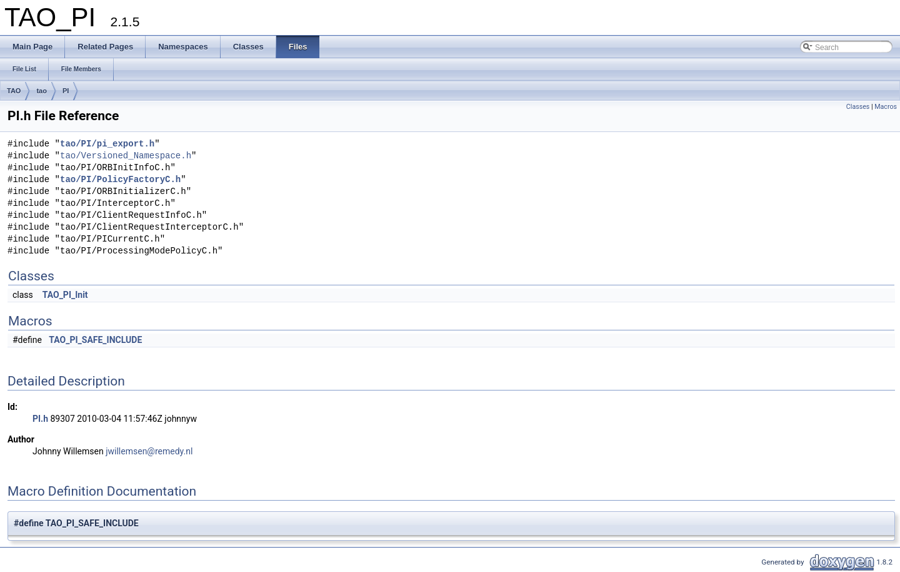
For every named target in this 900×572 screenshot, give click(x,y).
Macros (885, 107)
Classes (857, 107)
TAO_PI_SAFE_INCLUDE (95, 340)
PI (65, 90)
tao (41, 90)
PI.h (40, 419)
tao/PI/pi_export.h (107, 144)
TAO (14, 90)
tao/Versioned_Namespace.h (125, 156)
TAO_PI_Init (65, 295)
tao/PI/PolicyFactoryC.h (120, 180)
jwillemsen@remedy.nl (149, 451)
